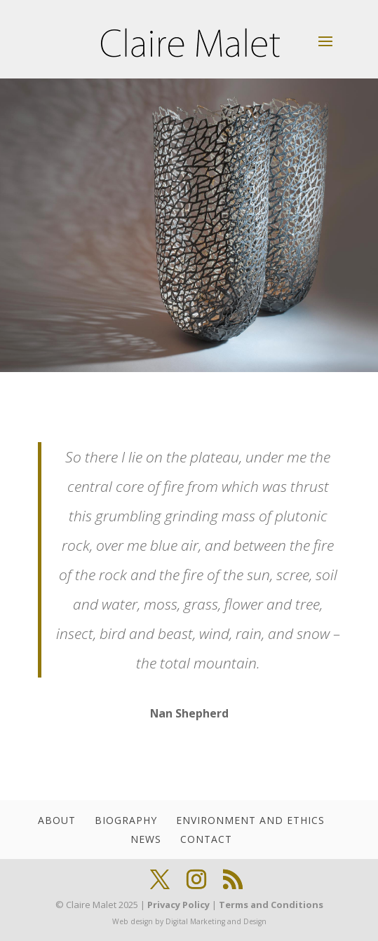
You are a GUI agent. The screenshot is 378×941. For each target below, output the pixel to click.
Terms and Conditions (271, 904)
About (57, 820)
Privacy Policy (178, 904)
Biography (126, 820)
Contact (206, 839)
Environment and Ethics (250, 820)
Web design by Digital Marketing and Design (189, 921)
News (145, 839)
